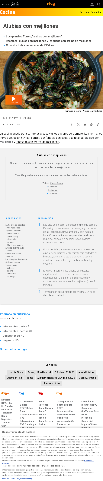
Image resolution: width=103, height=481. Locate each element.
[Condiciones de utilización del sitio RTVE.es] (4, 458)
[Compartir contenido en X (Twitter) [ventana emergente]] (78, 123)
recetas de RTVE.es (42, 45)
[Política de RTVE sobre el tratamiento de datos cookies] (31, 458)
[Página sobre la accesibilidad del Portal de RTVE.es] (60, 457)
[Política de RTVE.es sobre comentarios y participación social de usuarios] (94, 458)
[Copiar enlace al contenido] (98, 123)
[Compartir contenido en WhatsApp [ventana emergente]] (91, 123)
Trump (29, 377)
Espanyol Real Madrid (39, 372)
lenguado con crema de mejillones (37, 141)
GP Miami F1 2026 (64, 372)
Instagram (52, 190)
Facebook (52, 186)
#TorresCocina (56, 183)
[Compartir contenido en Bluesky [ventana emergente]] (85, 123)
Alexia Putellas (86, 372)
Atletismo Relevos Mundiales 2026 (56, 377)
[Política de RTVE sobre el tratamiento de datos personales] (16, 458)
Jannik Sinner (16, 372)
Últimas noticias (51, 383)
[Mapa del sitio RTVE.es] (71, 458)
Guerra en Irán (14, 377)
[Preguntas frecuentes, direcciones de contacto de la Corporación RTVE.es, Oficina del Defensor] (80, 457)
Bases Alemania (87, 377)
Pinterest (53, 193)
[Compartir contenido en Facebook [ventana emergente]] (72, 123)
